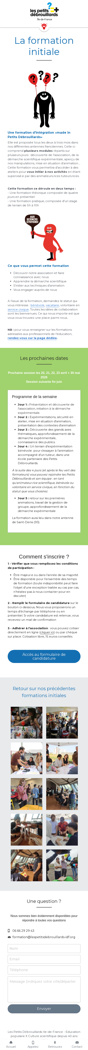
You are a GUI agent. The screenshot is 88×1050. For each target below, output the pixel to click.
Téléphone (19, 970)
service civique (18, 309)
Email (15, 959)
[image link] (44, 11)
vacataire (52, 305)
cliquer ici (47, 632)
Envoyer (44, 1009)
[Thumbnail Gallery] (26, 723)
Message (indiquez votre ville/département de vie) (43, 981)
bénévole (37, 305)
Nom (14, 948)
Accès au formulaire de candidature (44, 656)
